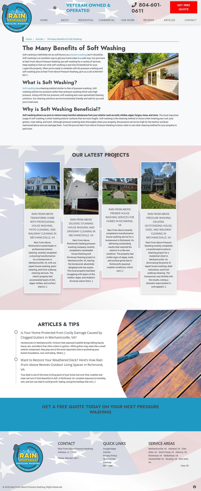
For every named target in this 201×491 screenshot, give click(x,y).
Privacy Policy (110, 455)
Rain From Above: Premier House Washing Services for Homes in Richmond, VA (120, 217)
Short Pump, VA (166, 451)
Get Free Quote (183, 7)
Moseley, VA (171, 458)
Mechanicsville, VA (157, 448)
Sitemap (107, 462)
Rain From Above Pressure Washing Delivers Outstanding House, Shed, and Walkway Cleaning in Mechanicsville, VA (158, 225)
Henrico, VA (181, 451)
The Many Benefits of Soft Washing (64, 39)
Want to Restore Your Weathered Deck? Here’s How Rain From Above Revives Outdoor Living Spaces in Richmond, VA (62, 365)
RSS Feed (107, 465)
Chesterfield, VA (156, 458)
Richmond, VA (155, 455)
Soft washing (29, 88)
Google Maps (109, 448)
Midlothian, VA (171, 455)
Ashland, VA (174, 448)
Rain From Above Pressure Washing (27, 486)
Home (29, 39)
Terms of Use (109, 458)
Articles (39, 39)
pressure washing (78, 54)
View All (185, 465)
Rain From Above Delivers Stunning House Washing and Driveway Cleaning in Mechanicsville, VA (81, 227)
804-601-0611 (146, 7)
